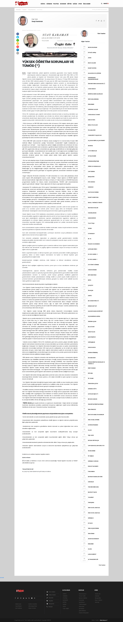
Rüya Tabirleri (98, 600)
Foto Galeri (51, 592)
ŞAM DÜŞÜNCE (92, 337)
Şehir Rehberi (82, 610)
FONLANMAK (91, 471)
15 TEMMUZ (91, 456)
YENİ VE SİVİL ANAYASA (94, 507)
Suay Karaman (32, 9)
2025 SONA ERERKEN (93, 99)
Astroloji (97, 602)
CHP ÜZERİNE (91, 171)
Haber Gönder (32, 608)
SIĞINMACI (91, 518)
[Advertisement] (7, 31)
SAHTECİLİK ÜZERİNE (93, 192)
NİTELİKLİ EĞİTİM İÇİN (93, 440)
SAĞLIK (75, 4)
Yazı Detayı (39, 9)
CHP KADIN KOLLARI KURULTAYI (96, 445)
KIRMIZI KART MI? (92, 306)
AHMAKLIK (90, 187)
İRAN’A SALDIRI (92, 63)
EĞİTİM (69, 4)
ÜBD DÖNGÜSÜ (92, 409)
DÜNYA (43, 4)
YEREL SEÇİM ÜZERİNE (93, 528)
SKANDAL (90, 145)
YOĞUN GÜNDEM (92, 270)
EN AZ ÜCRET (91, 326)
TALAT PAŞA (91, 223)
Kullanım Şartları (32, 604)
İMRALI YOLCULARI (93, 125)
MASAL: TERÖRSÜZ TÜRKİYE (95, 202)
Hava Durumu (82, 594)
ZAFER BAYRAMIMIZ (93, 425)
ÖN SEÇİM (90, 290)
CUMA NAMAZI (92, 89)
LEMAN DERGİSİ (92, 218)
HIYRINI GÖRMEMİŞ (93, 352)
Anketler (97, 596)
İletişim (50, 606)
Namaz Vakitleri (83, 598)
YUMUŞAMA (91, 502)
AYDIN (89, 58)
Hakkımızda (18, 604)
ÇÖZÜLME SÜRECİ (92, 249)
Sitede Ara (97, 594)
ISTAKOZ (90, 523)
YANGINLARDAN (92, 213)
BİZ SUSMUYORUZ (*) (93, 301)
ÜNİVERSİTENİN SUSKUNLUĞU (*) (96, 83)
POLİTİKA (56, 4)
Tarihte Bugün (82, 604)
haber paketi (62, 620)
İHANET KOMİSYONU (93, 197)
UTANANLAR (91, 233)
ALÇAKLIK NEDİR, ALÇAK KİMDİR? (96, 140)
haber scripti (69, 620)
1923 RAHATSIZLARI (93, 208)
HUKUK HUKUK (92, 347)
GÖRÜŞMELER (91, 342)
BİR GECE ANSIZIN (92, 399)
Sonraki (2, 577)
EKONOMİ (63, 4)
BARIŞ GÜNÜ (91, 176)
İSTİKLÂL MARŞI (92, 52)
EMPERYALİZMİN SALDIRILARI (95, 94)
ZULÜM (90, 549)
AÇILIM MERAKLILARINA (94, 316)
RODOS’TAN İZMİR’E (93, 466)
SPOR (80, 4)
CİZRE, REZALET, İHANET (94, 114)
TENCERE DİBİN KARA (93, 487)
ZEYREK (90, 228)
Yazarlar (24, 9)
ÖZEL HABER (86, 4)
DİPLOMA (90, 373)
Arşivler (50, 601)
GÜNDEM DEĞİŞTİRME (93, 161)
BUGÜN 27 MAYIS (92, 492)
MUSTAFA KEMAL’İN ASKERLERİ (96, 414)
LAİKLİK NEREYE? (92, 554)
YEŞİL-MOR (91, 435)
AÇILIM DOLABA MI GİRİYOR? (95, 311)
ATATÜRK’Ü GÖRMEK (93, 264)
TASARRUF (91, 497)
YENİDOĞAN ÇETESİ (93, 383)
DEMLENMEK (91, 104)
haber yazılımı (54, 620)
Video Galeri (51, 595)
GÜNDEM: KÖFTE (92, 389)
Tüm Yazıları (101, 33)
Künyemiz (50, 604)
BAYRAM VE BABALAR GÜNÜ (95, 476)
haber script (83, 620)
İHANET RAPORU (92, 68)
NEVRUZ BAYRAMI (92, 47)
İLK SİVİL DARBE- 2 (93, 254)
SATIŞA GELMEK (92, 156)
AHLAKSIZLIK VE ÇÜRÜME (94, 73)
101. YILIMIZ (91, 378)
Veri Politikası (18, 608)
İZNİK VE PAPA (91, 120)
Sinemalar (81, 606)
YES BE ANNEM (91, 451)
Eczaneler (81, 600)
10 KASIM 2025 (92, 130)
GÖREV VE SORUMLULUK (94, 166)
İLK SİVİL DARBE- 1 (92, 259)
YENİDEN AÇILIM (92, 321)
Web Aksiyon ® (103, 620)
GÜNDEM (49, 4)
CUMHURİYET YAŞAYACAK (95, 135)
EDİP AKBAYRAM (92, 275)
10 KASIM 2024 (92, 357)
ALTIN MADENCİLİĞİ (93, 559)
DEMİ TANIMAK (92, 368)
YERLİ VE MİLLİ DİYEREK (93, 420)
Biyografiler (98, 598)
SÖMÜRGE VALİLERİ (93, 109)
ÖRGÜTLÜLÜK (91, 332)
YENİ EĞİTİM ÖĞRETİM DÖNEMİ (95, 404)
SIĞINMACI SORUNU (93, 461)
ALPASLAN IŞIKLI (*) (93, 394)
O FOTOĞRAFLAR (92, 151)
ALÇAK (90, 430)
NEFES (89, 280)
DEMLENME (91, 544)
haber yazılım (76, 620)
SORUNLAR (91, 482)
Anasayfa (18, 9)
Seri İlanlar (81, 608)
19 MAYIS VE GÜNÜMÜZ (94, 244)
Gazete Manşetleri (84, 613)
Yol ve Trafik (82, 596)
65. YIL (89, 238)
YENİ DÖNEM (91, 533)
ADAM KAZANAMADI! (93, 538)
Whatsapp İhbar (32, 606)
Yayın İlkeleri (18, 606)
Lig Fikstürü (82, 602)
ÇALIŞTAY (90, 285)
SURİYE (90, 295)
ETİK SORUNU (91, 182)
